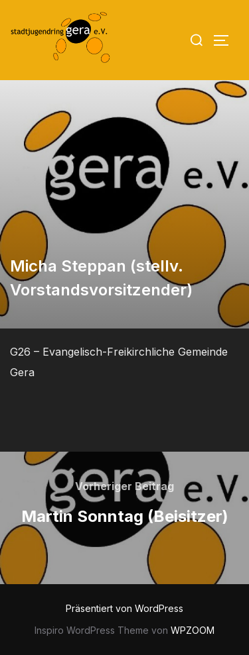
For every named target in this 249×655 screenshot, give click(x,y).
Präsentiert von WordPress (124, 608)
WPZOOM (192, 630)
